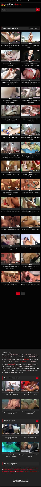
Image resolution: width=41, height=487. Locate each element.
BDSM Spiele (19, 471)
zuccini (6, 364)
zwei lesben (35, 354)
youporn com (15, 370)
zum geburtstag (15, 361)
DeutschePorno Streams (20, 469)
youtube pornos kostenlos (25, 368)
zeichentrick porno (27, 366)
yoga (12, 372)
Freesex (11, 473)
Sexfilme (35, 468)
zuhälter (29, 361)
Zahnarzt (8, 368)
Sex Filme (30, 469)
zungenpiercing (20, 359)
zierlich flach (5, 366)
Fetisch (26, 471)
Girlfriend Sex (33, 471)
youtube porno (35, 368)
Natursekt (12, 471)
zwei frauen (32, 356)
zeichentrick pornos (17, 366)
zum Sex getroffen (6, 361)
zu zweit (9, 359)
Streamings (5, 471)
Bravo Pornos (6, 468)
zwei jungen (5, 356)
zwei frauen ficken (24, 356)
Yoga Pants (8, 372)
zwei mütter (21, 354)
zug (36, 361)
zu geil (33, 361)
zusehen (14, 359)
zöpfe (31, 364)
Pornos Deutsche (27, 468)
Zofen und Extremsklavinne (22, 364)
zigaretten (35, 364)
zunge (26, 359)
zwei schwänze (14, 354)
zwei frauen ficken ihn (14, 356)
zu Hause (23, 362)
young (28, 370)
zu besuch (11, 364)
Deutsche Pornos (16, 468)
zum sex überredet (33, 359)
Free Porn (4, 473)
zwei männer (28, 354)
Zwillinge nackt (5, 354)
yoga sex (32, 370)
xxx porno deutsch (18, 372)
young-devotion (22, 370)
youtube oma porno (6, 370)
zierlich (10, 366)
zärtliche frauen (15, 368)
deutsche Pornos (7, 469)
